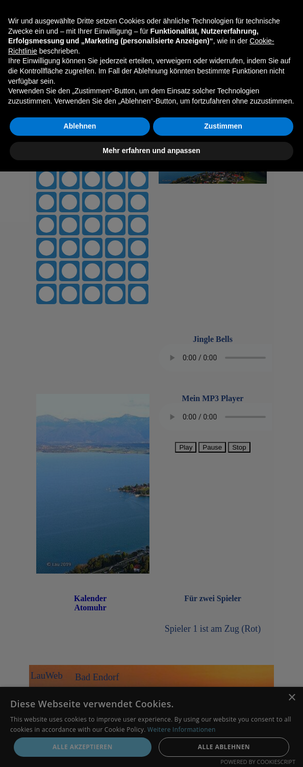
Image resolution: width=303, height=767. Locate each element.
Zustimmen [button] (223, 722)
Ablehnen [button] (80, 722)
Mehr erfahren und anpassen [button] (151, 746)
